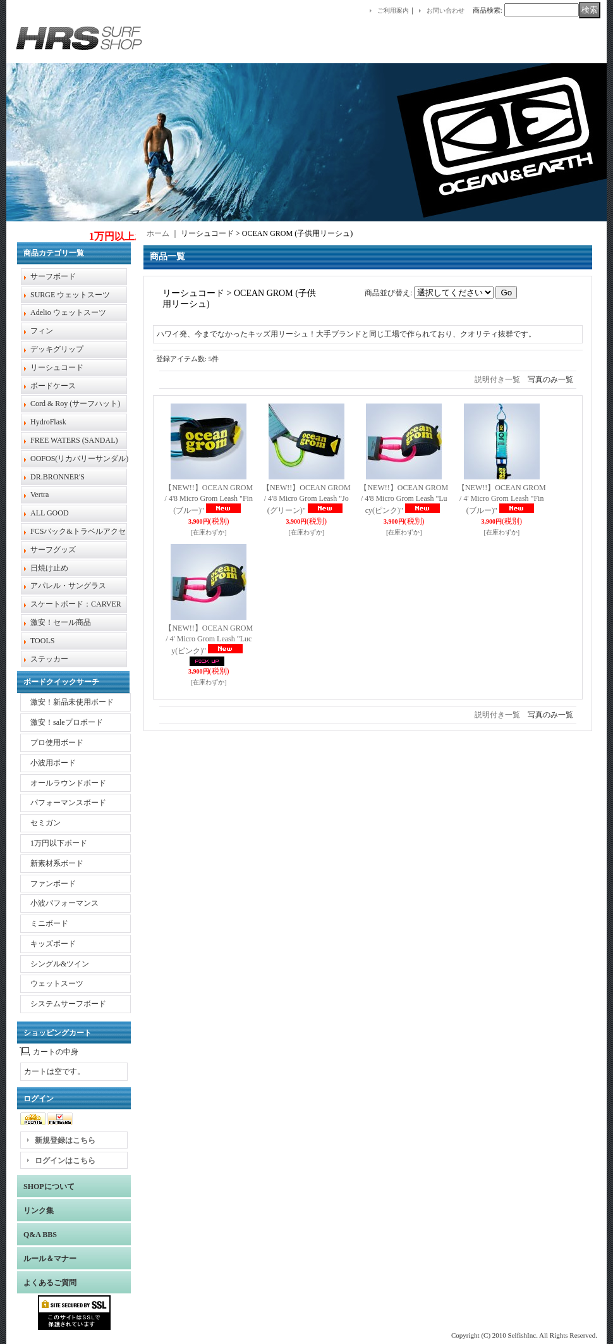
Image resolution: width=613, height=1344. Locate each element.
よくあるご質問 (49, 1282)
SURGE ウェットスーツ (70, 294)
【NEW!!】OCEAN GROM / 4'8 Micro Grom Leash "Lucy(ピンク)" (404, 499)
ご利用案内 (393, 10)
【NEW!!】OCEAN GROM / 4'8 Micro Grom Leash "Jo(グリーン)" (306, 499)
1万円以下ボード (58, 843)
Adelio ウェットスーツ (68, 312)
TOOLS (42, 640)
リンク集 (38, 1210)
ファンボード (53, 883)
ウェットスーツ (56, 983)
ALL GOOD (49, 513)
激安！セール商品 (60, 622)
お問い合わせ (445, 10)
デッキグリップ (56, 349)
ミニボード (49, 923)
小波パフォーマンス (64, 903)
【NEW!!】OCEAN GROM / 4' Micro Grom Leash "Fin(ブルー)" (502, 499)
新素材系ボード (56, 863)
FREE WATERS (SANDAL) (74, 440)
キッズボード (53, 943)
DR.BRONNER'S (57, 476)
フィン (41, 330)
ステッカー (49, 659)
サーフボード (53, 276)
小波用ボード (53, 762)
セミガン (45, 822)
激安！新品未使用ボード (72, 702)
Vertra (39, 494)
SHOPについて (49, 1186)
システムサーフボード (68, 1003)
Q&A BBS (40, 1234)
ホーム (158, 233)
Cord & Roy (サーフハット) (75, 403)
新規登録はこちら (65, 1140)
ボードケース (53, 385)
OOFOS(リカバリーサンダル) (79, 458)
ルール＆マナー (49, 1258)
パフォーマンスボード (68, 802)
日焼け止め (49, 568)
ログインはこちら (65, 1160)
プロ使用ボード (56, 742)
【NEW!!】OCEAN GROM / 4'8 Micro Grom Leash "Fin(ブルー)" (208, 499)
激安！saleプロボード (66, 722)
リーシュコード (56, 367)
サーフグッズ (53, 549)
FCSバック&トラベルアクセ (78, 531)
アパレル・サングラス (68, 585)
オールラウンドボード (68, 783)
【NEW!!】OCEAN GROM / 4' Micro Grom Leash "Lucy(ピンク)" (208, 640)
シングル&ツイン (59, 963)
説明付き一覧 (497, 379)
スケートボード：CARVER (75, 604)
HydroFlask (48, 421)
